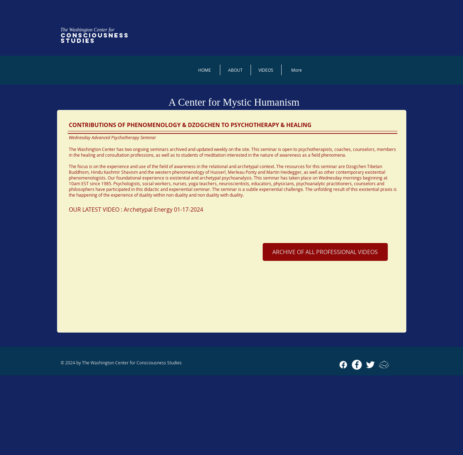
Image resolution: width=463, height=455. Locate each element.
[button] (266, 70)
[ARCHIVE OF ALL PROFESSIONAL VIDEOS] (325, 252)
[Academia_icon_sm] (384, 365)
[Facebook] (343, 365)
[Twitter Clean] (370, 365)
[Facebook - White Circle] (357, 365)
